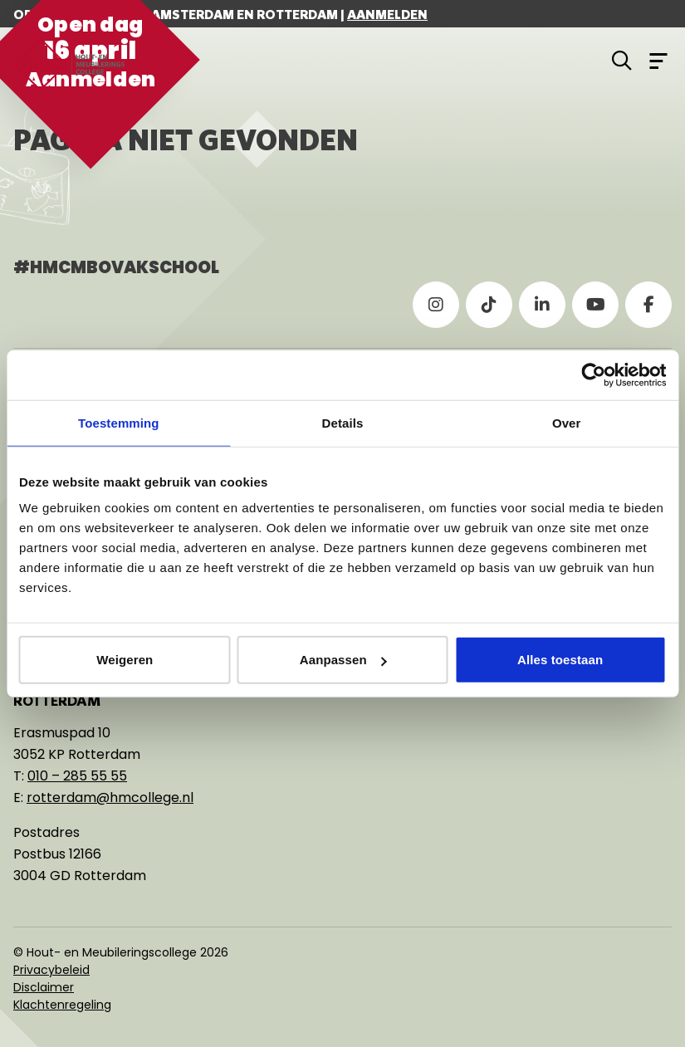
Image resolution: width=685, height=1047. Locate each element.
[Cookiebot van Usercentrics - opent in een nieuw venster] (593, 374)
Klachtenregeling (62, 1004)
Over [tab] (566, 422)
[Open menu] (658, 59)
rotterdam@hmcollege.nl (110, 797)
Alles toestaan (560, 660)
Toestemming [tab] (118, 422)
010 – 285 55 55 (77, 775)
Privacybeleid (51, 969)
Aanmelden (387, 14)
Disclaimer (43, 987)
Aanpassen (343, 660)
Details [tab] (343, 422)
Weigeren (124, 660)
